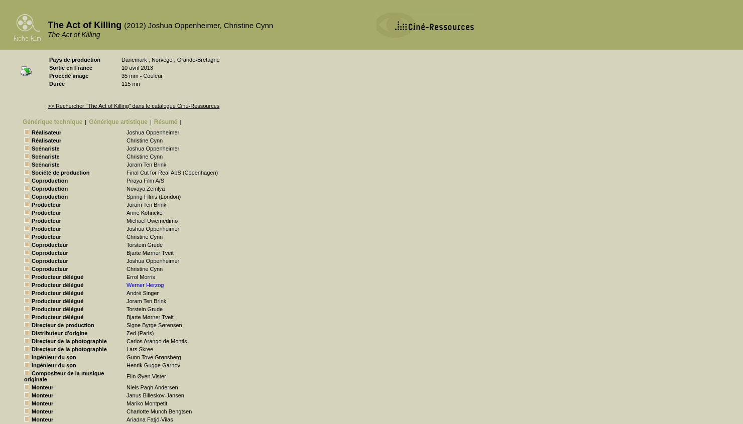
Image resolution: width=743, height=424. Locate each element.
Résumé (166, 121)
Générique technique (52, 121)
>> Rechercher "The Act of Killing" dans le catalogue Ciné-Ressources (133, 106)
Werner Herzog (145, 285)
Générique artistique (118, 121)
